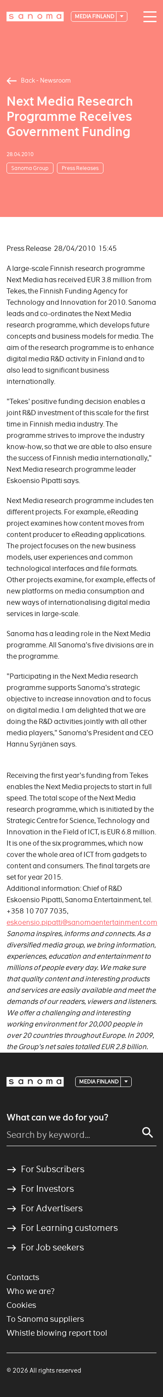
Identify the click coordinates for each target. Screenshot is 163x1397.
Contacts (23, 1277)
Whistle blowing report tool (57, 1333)
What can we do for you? (57, 1117)
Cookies (21, 1305)
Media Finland (95, 16)
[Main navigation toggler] (147, 17)
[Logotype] (35, 16)
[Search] (147, 1132)
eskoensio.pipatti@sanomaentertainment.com (82, 922)
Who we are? (31, 1291)
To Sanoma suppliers (45, 1319)
